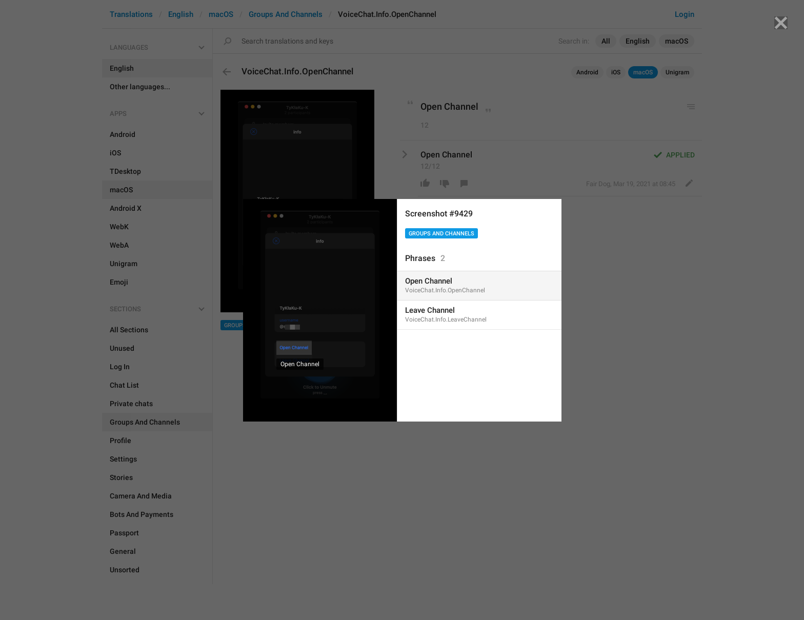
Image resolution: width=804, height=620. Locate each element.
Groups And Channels (441, 233)
